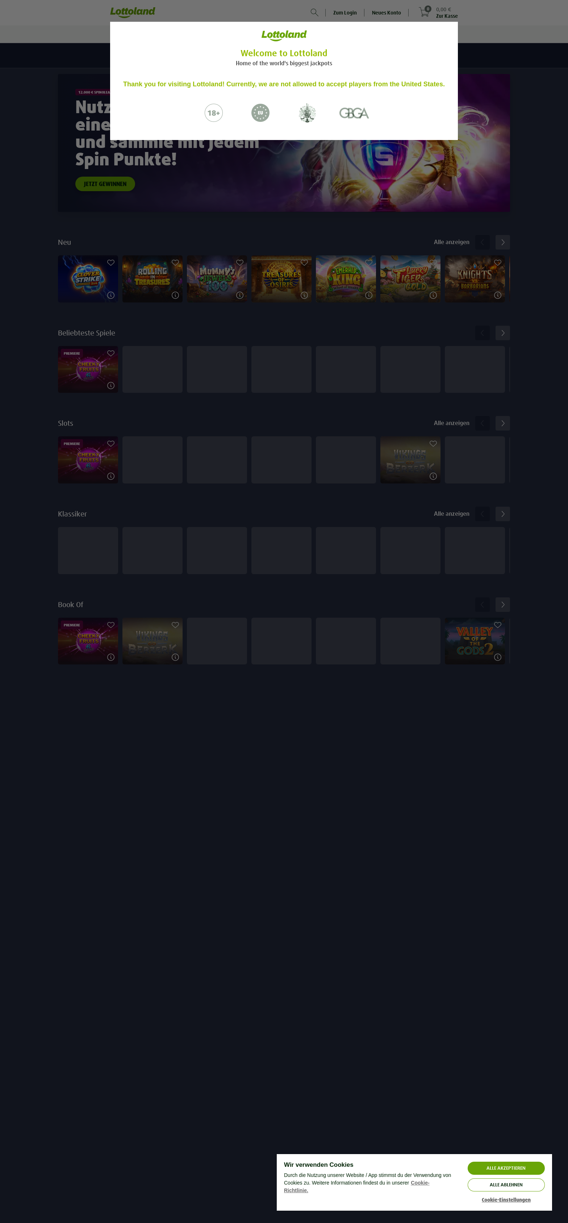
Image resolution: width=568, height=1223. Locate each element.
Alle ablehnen (506, 1185)
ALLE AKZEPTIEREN (506, 1168)
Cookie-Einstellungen (506, 1200)
